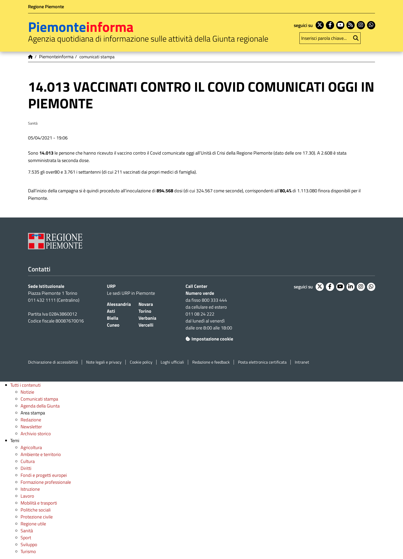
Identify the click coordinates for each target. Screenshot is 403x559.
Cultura (28, 461)
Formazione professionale (46, 482)
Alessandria (119, 304)
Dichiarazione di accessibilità (53, 362)
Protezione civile (37, 516)
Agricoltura (31, 447)
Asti (111, 311)
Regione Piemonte (46, 6)
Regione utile (33, 523)
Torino (145, 311)
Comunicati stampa (39, 398)
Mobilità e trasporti (39, 502)
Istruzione (30, 489)
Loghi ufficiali (172, 362)
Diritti (26, 468)
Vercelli (146, 324)
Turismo (28, 551)
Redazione (31, 419)
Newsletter (31, 426)
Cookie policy (141, 362)
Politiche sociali (36, 509)
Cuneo (113, 324)
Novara (146, 304)
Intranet (302, 362)
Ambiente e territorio (41, 454)
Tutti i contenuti (25, 385)
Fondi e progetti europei (44, 475)
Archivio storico (36, 433)
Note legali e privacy (104, 362)
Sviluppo (29, 544)
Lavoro (27, 495)
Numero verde (200, 293)
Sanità (27, 530)
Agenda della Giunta (40, 405)
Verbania (147, 318)
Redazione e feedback (211, 362)
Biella (112, 318)
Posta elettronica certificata (262, 362)
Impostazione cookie (209, 338)
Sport (26, 537)
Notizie (27, 392)
